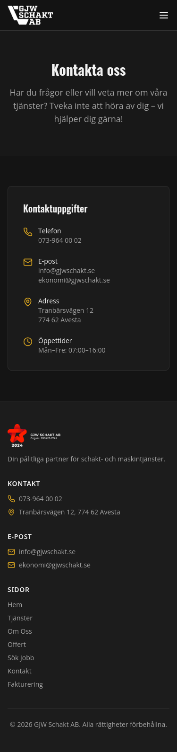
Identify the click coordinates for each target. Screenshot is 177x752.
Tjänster (20, 617)
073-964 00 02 (60, 241)
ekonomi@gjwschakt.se (74, 280)
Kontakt (20, 670)
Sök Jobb (21, 657)
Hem (15, 604)
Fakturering (25, 684)
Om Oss (20, 631)
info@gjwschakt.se (66, 271)
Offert (17, 644)
